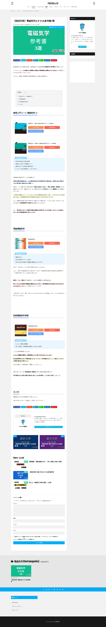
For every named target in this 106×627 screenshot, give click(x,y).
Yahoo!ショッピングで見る (34, 131)
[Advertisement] (82, 72)
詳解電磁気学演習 (32, 326)
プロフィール (66, 6)
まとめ (20, 104)
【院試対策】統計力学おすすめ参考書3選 (41, 472)
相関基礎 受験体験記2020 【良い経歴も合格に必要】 (45, 461)
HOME (13, 11)
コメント (15, 503)
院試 (46, 6)
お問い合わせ (74, 6)
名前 (14, 518)
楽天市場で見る (49, 127)
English (51, 6)
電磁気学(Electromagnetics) (31, 24)
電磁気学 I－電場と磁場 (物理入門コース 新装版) (40, 123)
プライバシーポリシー (17, 606)
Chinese (56, 6)
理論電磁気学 (21, 99)
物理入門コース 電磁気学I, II (24, 96)
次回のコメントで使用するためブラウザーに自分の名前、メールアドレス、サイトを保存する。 (36, 536)
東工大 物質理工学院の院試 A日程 (40, 482)
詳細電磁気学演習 (22, 101)
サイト (14, 530)
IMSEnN (57, 621)
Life (61, 6)
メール (15, 524)
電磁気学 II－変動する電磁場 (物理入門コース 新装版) (42, 143)
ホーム (28, 6)
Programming (40, 6)
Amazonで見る (35, 127)
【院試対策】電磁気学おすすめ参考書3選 (31, 11)
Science (33, 6)
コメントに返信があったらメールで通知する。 (24, 539)
